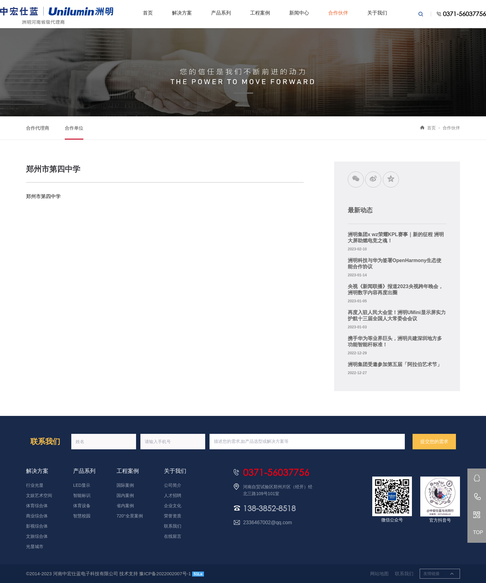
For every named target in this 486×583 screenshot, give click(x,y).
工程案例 (260, 12)
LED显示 (81, 485)
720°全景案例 (130, 515)
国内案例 (125, 495)
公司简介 (172, 485)
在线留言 (172, 536)
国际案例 (125, 485)
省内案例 (125, 505)
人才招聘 (172, 495)
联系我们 (172, 526)
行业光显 (34, 485)
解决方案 (182, 12)
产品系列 (221, 12)
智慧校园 (82, 515)
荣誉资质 (172, 515)
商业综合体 (37, 515)
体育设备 (82, 505)
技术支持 (128, 573)
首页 (148, 12)
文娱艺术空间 (39, 495)
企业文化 (172, 505)
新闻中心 (299, 12)
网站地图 (379, 573)
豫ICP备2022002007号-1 (165, 573)
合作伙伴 (338, 12)
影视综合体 (37, 526)
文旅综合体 (37, 536)
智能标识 (82, 495)
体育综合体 (37, 505)
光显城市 (34, 546)
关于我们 (377, 12)
